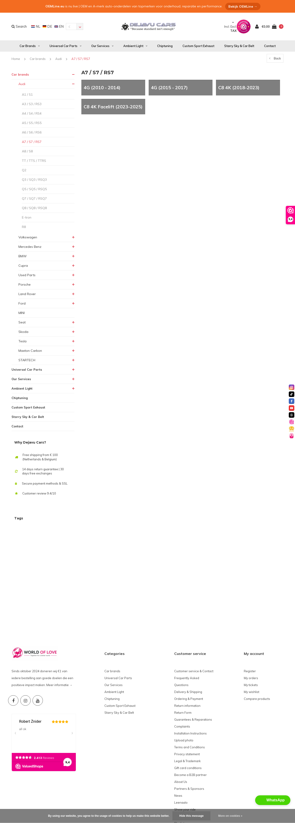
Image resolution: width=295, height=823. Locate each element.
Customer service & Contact (193, 632)
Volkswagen (27, 237)
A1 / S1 (27, 94)
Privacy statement (187, 715)
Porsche (24, 284)
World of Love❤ (185, 777)
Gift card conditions (188, 729)
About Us (180, 742)
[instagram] (291, 387)
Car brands (30, 46)
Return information (187, 666)
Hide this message (191, 815)
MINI (21, 313)
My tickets (251, 646)
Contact (270, 46)
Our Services (102, 46)
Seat (22, 322)
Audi (58, 59)
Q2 (24, 170)
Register (250, 632)
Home (16, 59)
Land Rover (27, 294)
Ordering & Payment (188, 659)
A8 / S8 (27, 151)
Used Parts (26, 275)
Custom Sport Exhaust (198, 46)
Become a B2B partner (190, 735)
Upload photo (183, 701)
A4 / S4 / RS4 (31, 113)
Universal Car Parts (65, 46)
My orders (251, 639)
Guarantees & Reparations (193, 680)
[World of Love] (291, 435)
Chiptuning (165, 46)
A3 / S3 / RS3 (31, 104)
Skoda (23, 332)
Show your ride (185, 770)
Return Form (183, 673)
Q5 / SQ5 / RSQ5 (34, 189)
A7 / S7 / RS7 (80, 59)
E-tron (26, 217)
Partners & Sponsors (189, 749)
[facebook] (291, 401)
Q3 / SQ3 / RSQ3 (34, 180)
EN (59, 26)
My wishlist (251, 652)
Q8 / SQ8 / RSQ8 (34, 208)
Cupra (23, 265)
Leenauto (181, 763)
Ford (22, 303)
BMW (22, 256)
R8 (24, 227)
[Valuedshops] (291, 422)
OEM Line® (63, 808)
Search (19, 26)
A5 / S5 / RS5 (31, 123)
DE (47, 26)
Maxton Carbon (30, 351)
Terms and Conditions (189, 708)
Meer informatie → (59, 646)
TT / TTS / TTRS (34, 161)
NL (35, 26)
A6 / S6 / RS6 (31, 132)
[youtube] (291, 408)
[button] (272, 800)
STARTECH (26, 360)
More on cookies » (230, 815)
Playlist (179, 784)
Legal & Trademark (187, 722)
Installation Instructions (190, 694)
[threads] (291, 415)
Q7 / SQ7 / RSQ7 (34, 198)
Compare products (257, 659)
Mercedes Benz (29, 247)
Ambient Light (135, 46)
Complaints (182, 687)
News (178, 756)
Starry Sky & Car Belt (239, 46)
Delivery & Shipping (188, 652)
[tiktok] (291, 394)
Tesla (22, 341)
